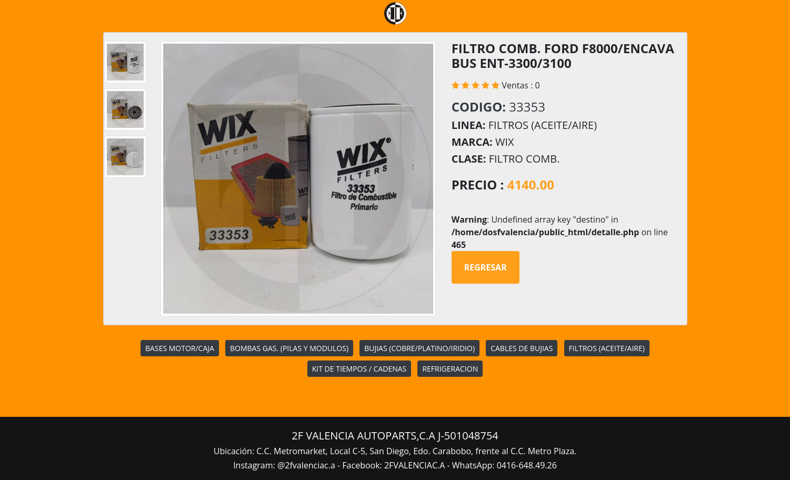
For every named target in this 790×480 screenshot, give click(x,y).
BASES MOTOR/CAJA (179, 348)
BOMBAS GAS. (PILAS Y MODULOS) (289, 348)
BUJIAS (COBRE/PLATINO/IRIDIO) (419, 348)
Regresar (485, 267)
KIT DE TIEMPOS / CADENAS (359, 369)
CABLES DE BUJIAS (522, 348)
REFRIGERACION (450, 369)
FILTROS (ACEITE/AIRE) (607, 348)
